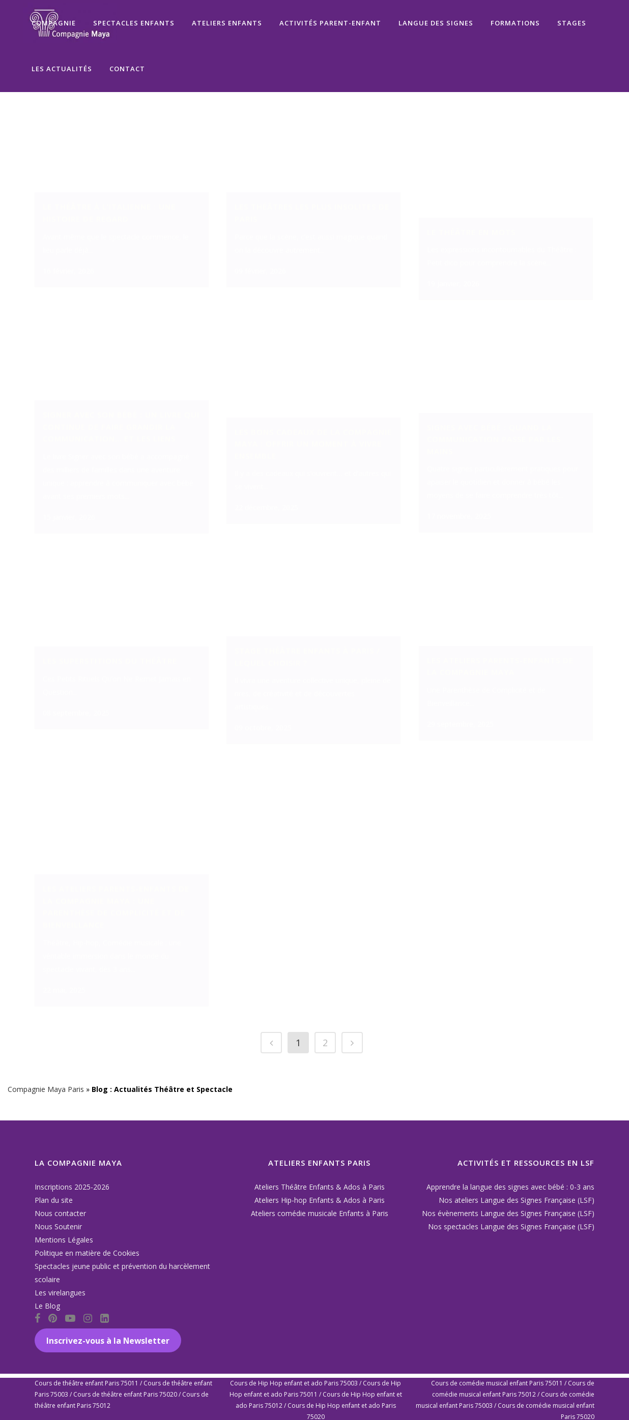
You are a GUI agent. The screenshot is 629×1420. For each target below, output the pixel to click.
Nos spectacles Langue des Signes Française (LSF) (511, 1226)
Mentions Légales (64, 1240)
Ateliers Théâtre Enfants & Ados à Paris (319, 1187)
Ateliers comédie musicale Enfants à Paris (319, 1213)
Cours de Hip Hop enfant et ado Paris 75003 (294, 1383)
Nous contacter (60, 1213)
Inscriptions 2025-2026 (72, 1187)
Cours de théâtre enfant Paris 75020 (125, 1394)
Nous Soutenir (58, 1226)
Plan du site (54, 1200)
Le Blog (47, 1306)
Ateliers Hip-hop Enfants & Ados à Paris (319, 1200)
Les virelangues (60, 1292)
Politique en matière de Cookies (87, 1253)
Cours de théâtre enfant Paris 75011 (86, 1383)
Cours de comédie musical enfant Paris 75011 (497, 1383)
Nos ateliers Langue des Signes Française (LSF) (516, 1200)
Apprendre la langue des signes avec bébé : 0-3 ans (510, 1187)
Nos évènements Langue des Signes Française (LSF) (508, 1213)
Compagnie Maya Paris (46, 1104)
